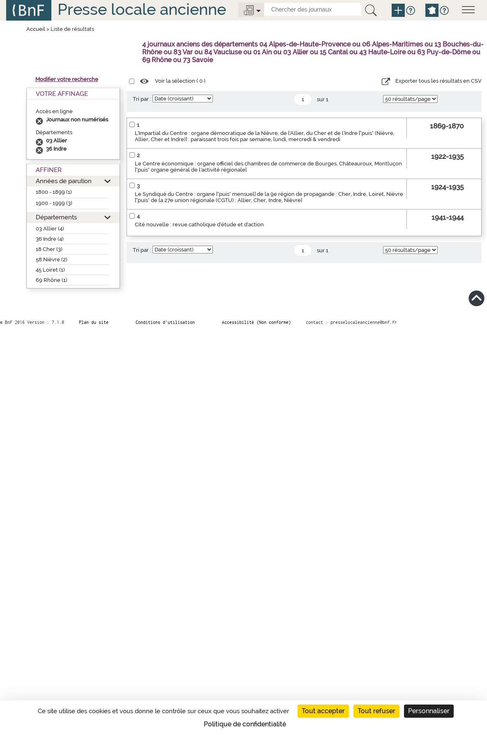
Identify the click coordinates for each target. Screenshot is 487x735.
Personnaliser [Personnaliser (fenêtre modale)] (429, 711)
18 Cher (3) (49, 249)
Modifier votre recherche (66, 79)
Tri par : (142, 99)
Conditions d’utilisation (165, 322)
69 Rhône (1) (51, 280)
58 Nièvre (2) (51, 259)
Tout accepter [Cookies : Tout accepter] (323, 711)
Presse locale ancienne (142, 9)
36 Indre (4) (50, 239)
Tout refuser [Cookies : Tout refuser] (376, 711)
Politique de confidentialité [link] (245, 724)
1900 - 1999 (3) (54, 203)
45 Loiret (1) (50, 270)
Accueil (35, 29)
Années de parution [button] (64, 180)
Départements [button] (56, 217)
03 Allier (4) (50, 229)
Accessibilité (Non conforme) (256, 322)
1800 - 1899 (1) (54, 192)
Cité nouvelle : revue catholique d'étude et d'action (199, 224)
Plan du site (93, 322)
